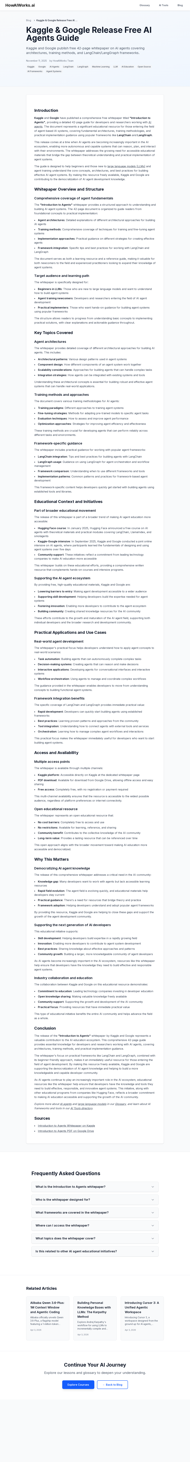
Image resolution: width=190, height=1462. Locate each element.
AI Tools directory (81, 1108)
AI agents (65, 1104)
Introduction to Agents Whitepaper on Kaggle (66, 1125)
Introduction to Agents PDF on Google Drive (66, 1131)
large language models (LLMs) (126, 166)
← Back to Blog (112, 1384)
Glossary (145, 5)
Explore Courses (78, 1384)
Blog (180, 5)
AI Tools (163, 5)
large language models (92, 1104)
